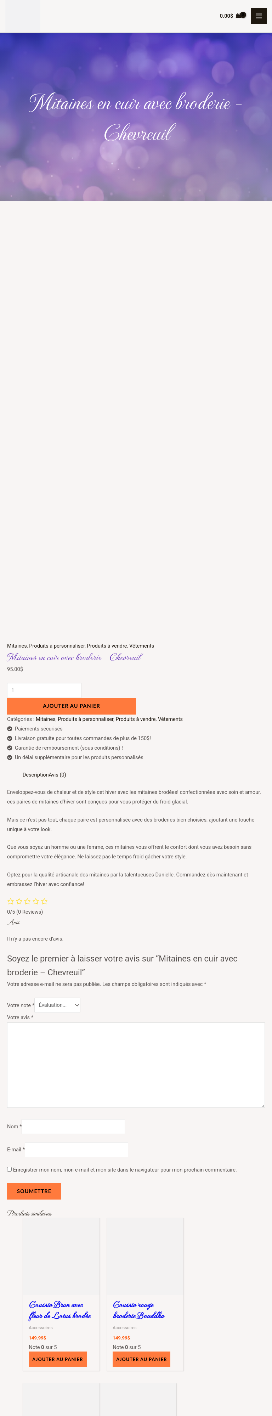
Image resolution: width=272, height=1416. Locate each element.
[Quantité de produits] (44, 285)
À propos (146, 1218)
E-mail (16, 744)
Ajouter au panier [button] (57, 953)
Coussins (40, 1329)
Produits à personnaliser (57, 241)
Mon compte (150, 1228)
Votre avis (20, 612)
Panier (143, 1237)
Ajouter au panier (71, 301)
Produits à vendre (107, 241)
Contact (145, 1266)
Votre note (20, 600)
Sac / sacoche (46, 1349)
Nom (14, 721)
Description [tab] (36, 369)
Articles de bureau (51, 1320)
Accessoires (44, 1310)
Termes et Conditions (160, 1247)
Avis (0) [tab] (57, 369)
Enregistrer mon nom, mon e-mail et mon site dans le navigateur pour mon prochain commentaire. (125, 765)
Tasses (38, 1358)
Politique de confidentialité (166, 1256)
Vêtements (141, 241)
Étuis (35, 1339)
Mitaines (17, 241)
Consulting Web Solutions (225, 1398)
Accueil (144, 1208)
